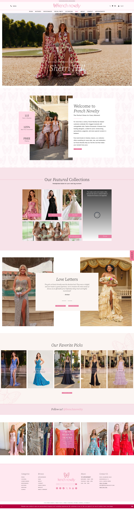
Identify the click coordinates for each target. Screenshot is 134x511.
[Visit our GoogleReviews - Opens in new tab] (70, 492)
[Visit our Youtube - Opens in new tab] (73, 492)
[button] (115, 6)
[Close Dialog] (2, 509)
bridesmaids (24, 485)
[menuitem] (13, 6)
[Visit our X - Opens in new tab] (67, 492)
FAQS (39, 481)
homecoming (25, 483)
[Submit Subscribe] (75, 487)
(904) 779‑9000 (103, 485)
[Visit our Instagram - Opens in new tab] (57, 492)
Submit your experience (53, 306)
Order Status (42, 487)
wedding (23, 490)
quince (23, 492)
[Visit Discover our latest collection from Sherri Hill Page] (67, 50)
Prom (22, 479)
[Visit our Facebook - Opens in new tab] (60, 492)
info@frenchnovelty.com (106, 487)
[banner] (67, 6)
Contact (40, 485)
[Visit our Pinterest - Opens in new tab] (76, 492)
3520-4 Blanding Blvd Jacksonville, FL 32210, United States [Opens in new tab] (105, 481)
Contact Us (83, 149)
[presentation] (13, 370)
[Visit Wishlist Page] (112, 6)
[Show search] (110, 6)
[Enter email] (66, 487)
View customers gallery (80, 306)
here (111, 509)
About (40, 483)
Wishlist (40, 490)
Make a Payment (42, 492)
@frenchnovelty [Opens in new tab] (73, 411)
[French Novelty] (66, 479)
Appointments (42, 479)
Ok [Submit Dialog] (131, 509)
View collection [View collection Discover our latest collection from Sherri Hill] (67, 74)
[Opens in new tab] (13, 441)
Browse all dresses (67, 394)
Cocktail (23, 481)
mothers (23, 487)
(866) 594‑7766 (103, 490)
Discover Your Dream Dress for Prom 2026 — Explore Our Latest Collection (67, 1)
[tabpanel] (67, 50)
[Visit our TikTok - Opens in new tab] (64, 492)
